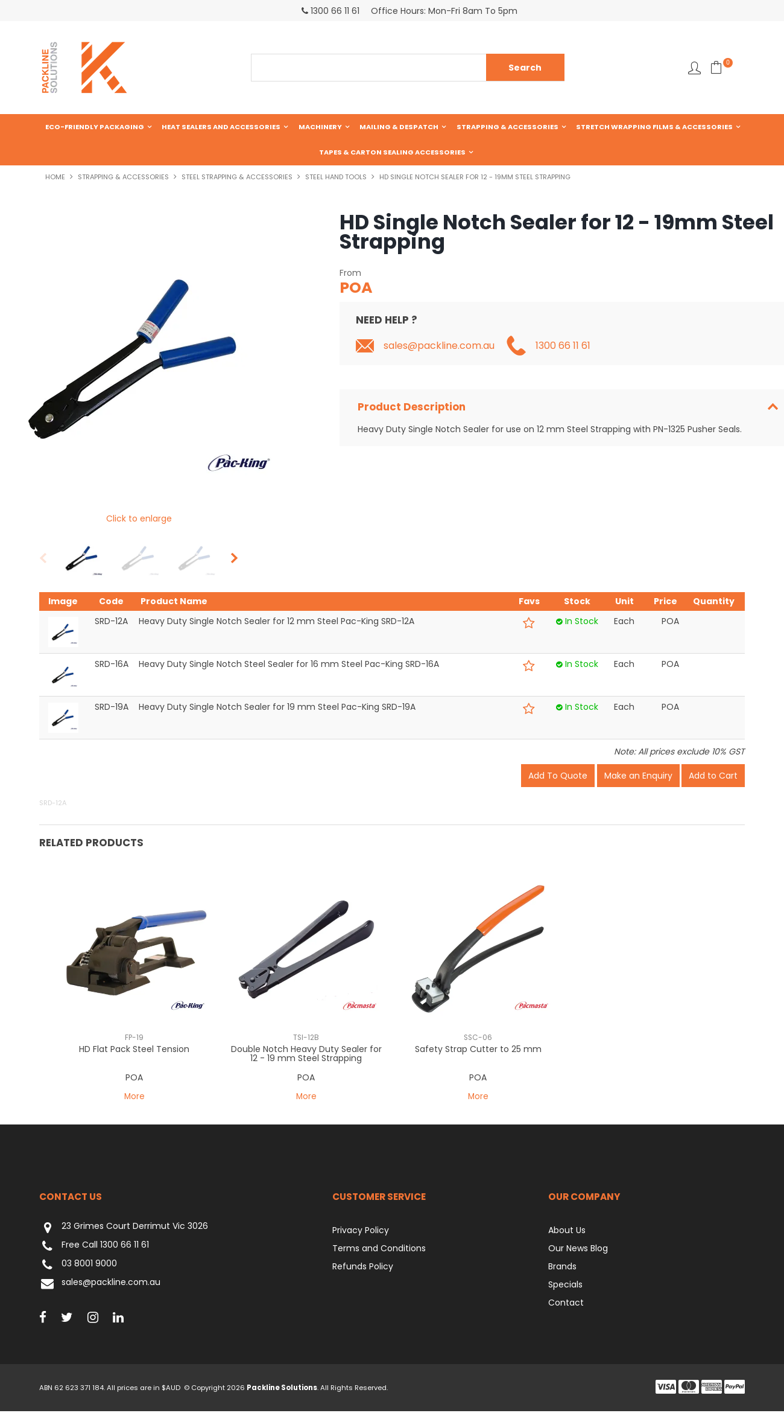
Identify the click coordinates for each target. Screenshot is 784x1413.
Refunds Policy (362, 1268)
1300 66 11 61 (563, 347)
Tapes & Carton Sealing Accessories (392, 153)
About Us (567, 1232)
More (134, 1098)
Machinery (320, 127)
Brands (562, 1268)
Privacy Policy (360, 1232)
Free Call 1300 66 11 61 (94, 1248)
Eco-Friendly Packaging (94, 127)
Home (55, 177)
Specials (565, 1286)
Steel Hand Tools (336, 177)
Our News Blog (578, 1250)
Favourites (694, 68)
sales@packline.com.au (439, 347)
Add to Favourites (529, 624)
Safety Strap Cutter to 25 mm (478, 1050)
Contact (566, 1304)
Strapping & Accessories (507, 127)
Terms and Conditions (379, 1250)
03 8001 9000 (78, 1266)
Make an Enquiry (638, 777)
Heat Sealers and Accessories (221, 127)
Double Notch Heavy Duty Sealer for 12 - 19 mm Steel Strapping (306, 1054)
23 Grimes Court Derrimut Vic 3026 (123, 1229)
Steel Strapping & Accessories (237, 177)
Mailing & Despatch (398, 127)
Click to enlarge (139, 520)
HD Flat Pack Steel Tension (134, 1050)
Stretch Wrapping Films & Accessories (654, 127)
